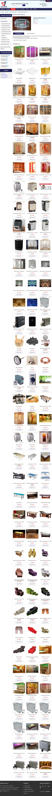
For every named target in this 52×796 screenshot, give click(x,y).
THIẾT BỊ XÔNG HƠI (27, 787)
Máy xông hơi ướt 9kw (32, 714)
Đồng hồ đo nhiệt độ (19, 367)
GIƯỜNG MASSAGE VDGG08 (45, 502)
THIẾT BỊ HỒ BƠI (27, 785)
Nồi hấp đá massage (19, 406)
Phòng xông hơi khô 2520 (32, 695)
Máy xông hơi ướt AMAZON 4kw (45, 753)
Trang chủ (3, 9)
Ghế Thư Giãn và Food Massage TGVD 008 (19, 619)
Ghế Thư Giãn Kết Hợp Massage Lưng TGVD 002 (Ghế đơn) (19, 580)
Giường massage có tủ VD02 (32, 521)
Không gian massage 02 (19, 676)
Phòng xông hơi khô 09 (19, 136)
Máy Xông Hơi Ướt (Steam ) (6, 29)
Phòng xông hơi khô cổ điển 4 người (19, 117)
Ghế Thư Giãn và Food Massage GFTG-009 (32, 619)
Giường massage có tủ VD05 (45, 59)
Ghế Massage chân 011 (19, 637)
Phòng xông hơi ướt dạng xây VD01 (32, 290)
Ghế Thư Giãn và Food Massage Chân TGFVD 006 (32, 600)
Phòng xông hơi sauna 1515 (32, 425)
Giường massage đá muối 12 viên (19, 753)
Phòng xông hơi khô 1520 (45, 676)
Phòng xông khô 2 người (19, 425)
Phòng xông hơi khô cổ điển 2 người (32, 98)
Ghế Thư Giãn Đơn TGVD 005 (19, 599)
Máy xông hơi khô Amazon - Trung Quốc (19, 233)
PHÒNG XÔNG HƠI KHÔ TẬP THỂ (45, 425)
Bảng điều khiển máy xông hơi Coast (19, 387)
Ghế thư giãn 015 (19, 656)
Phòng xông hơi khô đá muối (19, 155)
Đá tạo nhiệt (32, 348)
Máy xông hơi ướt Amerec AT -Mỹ (45, 329)
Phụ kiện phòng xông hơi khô (6, 31)
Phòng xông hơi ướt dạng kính (19, 271)
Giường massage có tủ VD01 (19, 521)
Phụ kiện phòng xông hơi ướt (6, 33)
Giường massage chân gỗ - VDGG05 (19, 560)
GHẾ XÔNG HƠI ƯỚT (32, 78)
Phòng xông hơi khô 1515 (19, 59)
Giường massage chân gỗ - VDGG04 (45, 541)
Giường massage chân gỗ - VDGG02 (45, 464)
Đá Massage (3, 35)
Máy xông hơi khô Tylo (19, 251)
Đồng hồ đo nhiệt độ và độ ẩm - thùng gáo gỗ (45, 349)
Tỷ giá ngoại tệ (3, 74)
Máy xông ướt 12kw (45, 714)
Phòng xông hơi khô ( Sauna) (6, 23)
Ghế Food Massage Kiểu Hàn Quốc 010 (45, 619)
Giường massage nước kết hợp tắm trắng (32, 484)
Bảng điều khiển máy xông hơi (32, 386)
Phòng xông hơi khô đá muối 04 (19, 174)
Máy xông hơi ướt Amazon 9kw (32, 772)
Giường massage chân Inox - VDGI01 (19, 465)
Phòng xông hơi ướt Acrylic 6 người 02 (32, 60)
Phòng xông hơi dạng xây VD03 (19, 309)
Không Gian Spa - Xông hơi (6, 41)
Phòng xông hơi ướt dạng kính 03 (45, 271)
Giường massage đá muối (32, 753)
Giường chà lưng (19, 502)
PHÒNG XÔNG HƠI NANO (28, 789)
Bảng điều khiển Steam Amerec (32, 329)
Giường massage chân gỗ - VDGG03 (19, 483)
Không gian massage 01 (45, 656)
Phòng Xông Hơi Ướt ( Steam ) (6, 27)
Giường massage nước (45, 483)
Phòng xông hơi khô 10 (45, 116)
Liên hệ (34, 9)
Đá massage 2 (32, 406)
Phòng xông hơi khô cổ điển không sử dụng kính (32, 137)
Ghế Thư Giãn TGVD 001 (32, 560)
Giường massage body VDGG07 (32, 502)
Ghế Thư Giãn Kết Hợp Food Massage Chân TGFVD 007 (45, 600)
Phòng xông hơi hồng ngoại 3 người (45, 174)
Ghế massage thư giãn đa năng (45, 560)
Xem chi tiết (19, 63)
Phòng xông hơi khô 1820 (19, 695)
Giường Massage (4, 37)
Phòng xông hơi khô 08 (32, 116)
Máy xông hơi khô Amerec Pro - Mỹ (32, 194)
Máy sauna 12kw (32, 444)
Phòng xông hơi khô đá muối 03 (45, 155)
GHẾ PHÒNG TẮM (19, 78)
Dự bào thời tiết (4, 77)
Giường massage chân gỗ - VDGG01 (45, 406)
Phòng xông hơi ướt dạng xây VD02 (45, 290)
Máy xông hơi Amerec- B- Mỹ (32, 213)
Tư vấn (17, 9)
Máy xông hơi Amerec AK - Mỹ (19, 329)
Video (31, 9)
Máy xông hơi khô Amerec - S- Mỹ (45, 194)
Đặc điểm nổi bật (18, 33)
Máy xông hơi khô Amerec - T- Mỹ (19, 213)
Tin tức (27, 9)
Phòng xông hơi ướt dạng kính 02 (32, 271)
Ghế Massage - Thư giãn (5, 39)
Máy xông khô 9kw (19, 444)
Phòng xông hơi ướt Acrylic (32, 251)
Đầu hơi (32, 367)
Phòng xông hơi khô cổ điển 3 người (45, 98)
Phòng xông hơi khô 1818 (45, 695)
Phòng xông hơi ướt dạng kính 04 (19, 290)
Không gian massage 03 (32, 676)
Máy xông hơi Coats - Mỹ (45, 213)
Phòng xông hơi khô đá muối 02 (32, 155)
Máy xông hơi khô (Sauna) (6, 25)
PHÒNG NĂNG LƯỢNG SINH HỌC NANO (45, 773)
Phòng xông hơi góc (45, 444)
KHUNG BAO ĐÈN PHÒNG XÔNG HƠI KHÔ (45, 79)
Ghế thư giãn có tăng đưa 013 (45, 637)
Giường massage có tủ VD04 (19, 541)
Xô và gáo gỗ (19, 348)
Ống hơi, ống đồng (45, 367)
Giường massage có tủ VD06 (32, 541)
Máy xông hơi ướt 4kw (19, 714)
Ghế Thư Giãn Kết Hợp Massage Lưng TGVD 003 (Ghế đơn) (32, 580)
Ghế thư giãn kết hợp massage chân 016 (32, 657)
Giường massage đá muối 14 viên (32, 734)
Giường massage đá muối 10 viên (45, 734)
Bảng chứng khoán (4, 75)
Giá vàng (3, 72)
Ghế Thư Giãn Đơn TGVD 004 (45, 579)
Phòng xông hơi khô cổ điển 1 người (19, 97)
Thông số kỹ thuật (30, 33)
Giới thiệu (8, 9)
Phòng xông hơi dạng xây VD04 (32, 309)
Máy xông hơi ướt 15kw (19, 734)
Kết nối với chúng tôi (45, 783)
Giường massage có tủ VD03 (45, 521)
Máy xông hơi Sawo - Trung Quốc (32, 232)
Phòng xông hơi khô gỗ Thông (45, 136)
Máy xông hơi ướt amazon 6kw (19, 772)
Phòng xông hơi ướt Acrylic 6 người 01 (45, 252)
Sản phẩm (13, 9)
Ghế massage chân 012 (32, 637)
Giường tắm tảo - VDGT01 (32, 464)
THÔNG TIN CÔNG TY (4, 783)
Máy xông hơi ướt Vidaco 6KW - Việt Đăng (45, 310)
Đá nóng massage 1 (45, 386)
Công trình (22, 9)
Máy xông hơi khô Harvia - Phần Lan (45, 233)
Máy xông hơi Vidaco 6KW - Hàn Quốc (19, 195)
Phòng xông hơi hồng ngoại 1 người (32, 174)
